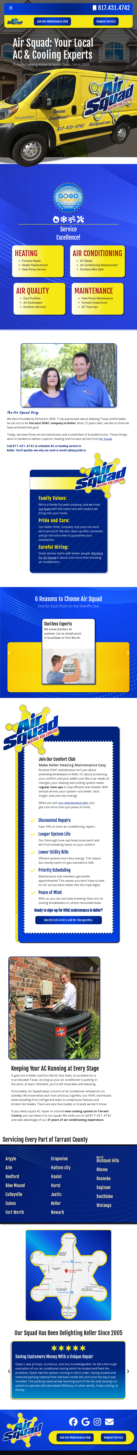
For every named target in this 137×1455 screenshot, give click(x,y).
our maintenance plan (73, 803)
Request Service (106, 21)
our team (45, 509)
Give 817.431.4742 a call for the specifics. (68, 920)
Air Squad (105, 439)
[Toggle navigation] (11, 8)
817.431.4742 (114, 7)
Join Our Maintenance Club (52, 21)
